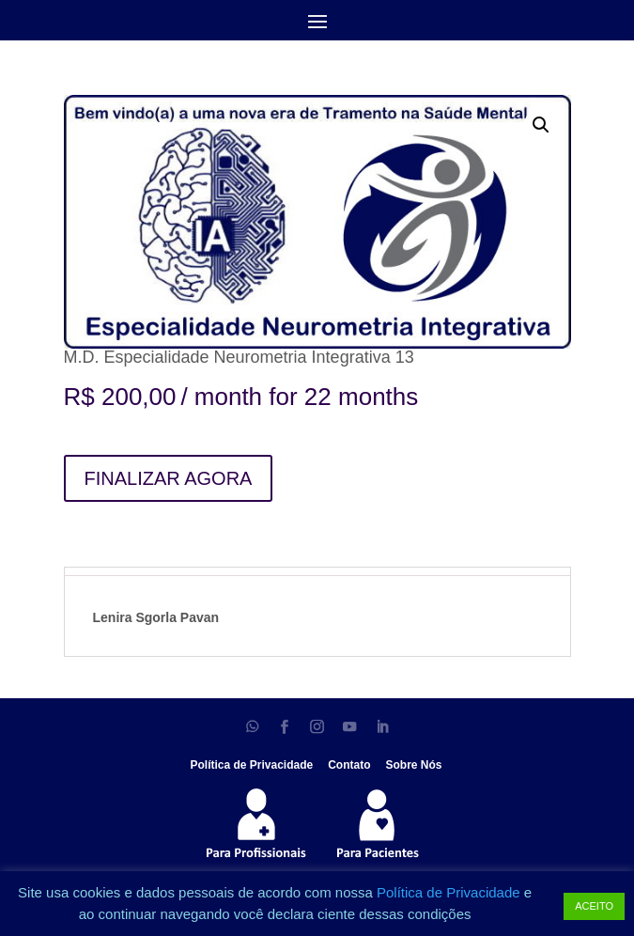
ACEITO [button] (594, 906)
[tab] (317, 572)
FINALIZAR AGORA (169, 478)
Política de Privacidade (450, 892)
